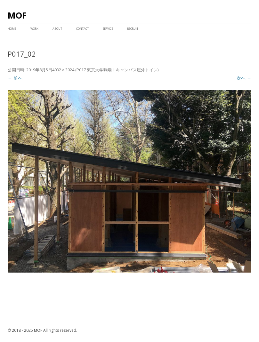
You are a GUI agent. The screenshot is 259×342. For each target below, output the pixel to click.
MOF (17, 15)
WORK (34, 29)
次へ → (244, 78)
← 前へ (15, 78)
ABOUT (57, 29)
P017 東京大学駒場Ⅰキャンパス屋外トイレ (117, 70)
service (108, 29)
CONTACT (82, 29)
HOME (12, 29)
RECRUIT (132, 29)
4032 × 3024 (63, 70)
